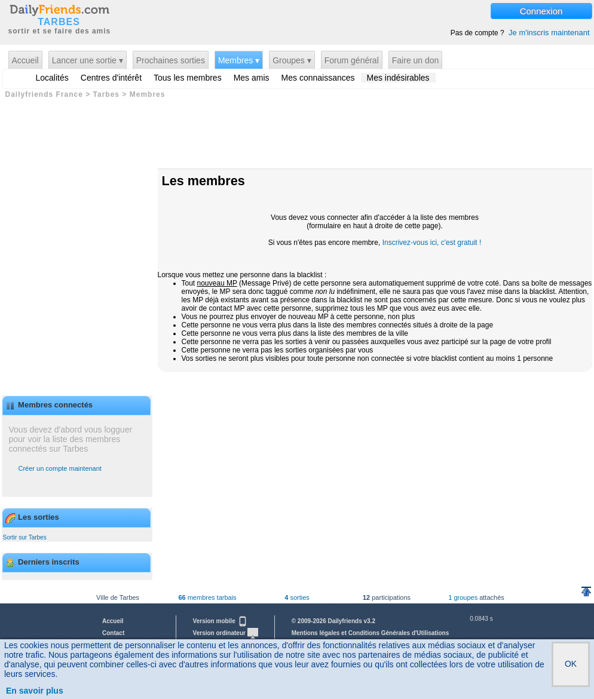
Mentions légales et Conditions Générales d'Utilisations (370, 633)
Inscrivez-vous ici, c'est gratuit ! (432, 242)
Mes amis (252, 77)
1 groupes (462, 597)
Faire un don (415, 60)
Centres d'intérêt (111, 77)
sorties (297, 597)
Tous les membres (188, 77)
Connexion (541, 11)
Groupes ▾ (291, 60)
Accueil (25, 60)
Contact (113, 633)
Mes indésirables (398, 77)
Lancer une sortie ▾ (87, 60)
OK (571, 664)
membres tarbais (207, 597)
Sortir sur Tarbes (25, 537)
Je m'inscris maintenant (549, 32)
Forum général (351, 60)
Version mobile (220, 621)
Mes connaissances (318, 77)
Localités (52, 77)
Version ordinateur (225, 633)
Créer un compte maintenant (60, 468)
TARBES (59, 22)
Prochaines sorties (170, 60)
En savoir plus (34, 690)
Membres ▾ (238, 60)
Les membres (203, 180)
